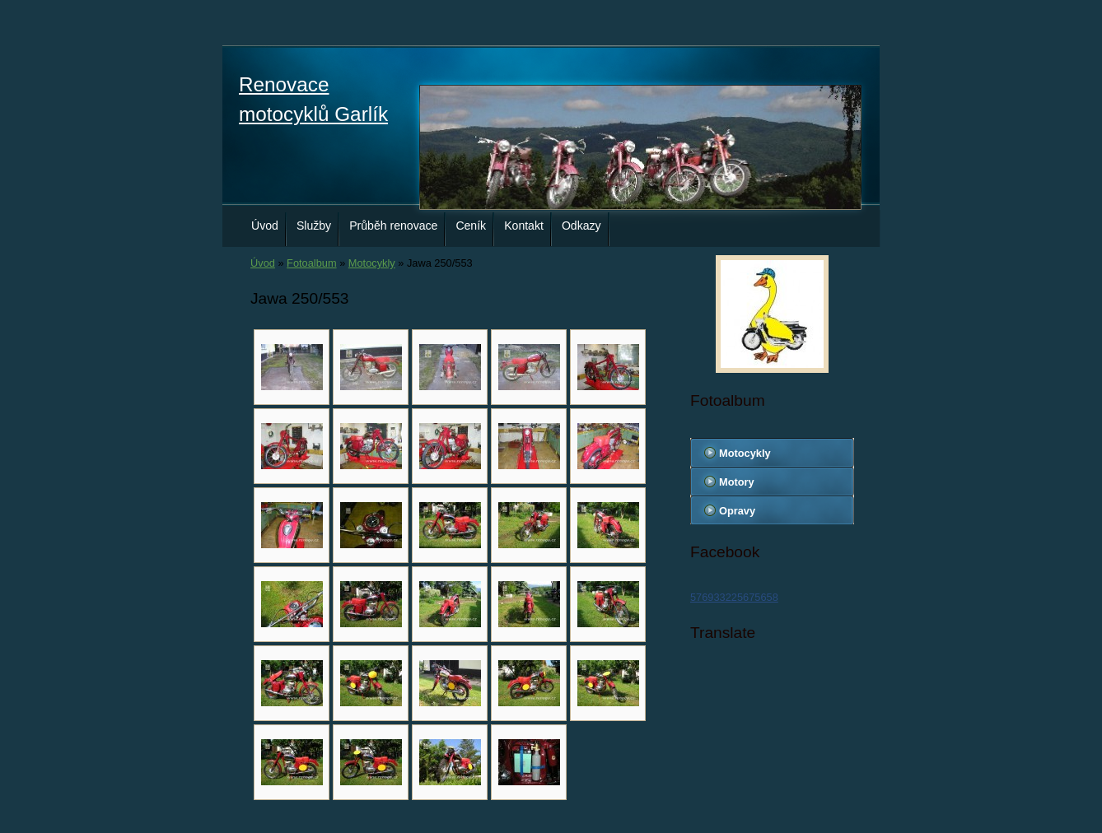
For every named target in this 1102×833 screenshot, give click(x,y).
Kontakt (524, 225)
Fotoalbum (311, 263)
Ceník (470, 225)
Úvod (264, 225)
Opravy (737, 511)
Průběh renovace (393, 225)
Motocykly (371, 263)
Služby (314, 225)
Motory (736, 482)
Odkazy (581, 225)
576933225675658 (734, 597)
